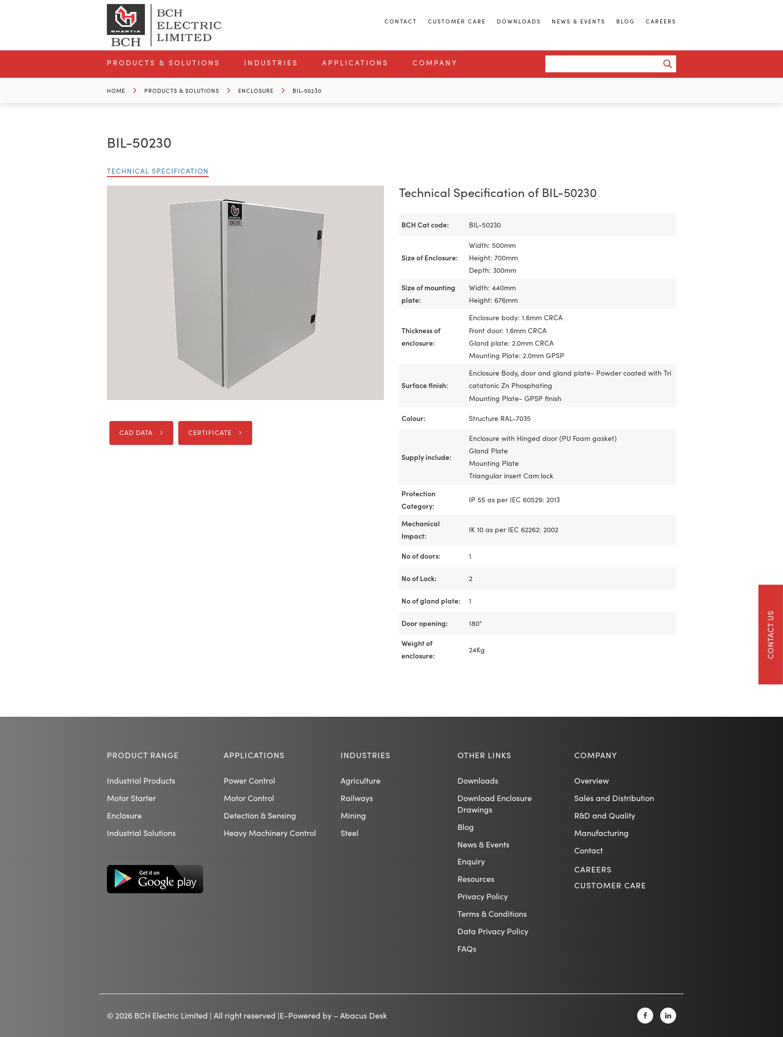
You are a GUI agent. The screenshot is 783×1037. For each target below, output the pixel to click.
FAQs (466, 948)
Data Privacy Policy (492, 931)
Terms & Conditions (492, 913)
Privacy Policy (482, 896)
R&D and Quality (604, 815)
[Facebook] (645, 1016)
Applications (355, 62)
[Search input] (605, 63)
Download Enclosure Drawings (494, 804)
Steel (350, 833)
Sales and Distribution (614, 798)
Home (116, 90)
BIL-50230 (307, 90)
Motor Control (249, 798)
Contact (401, 21)
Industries (271, 62)
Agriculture (361, 780)
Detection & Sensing (260, 815)
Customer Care (457, 21)
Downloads (519, 21)
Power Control (249, 780)
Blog (625, 21)
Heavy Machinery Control (270, 833)
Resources (475, 878)
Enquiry (471, 861)
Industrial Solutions (141, 833)
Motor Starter (131, 798)
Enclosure (256, 90)
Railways (357, 798)
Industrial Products (141, 780)
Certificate (210, 432)
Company (435, 62)
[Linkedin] (668, 1016)
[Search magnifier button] (667, 63)
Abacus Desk (363, 1015)
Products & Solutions (163, 62)
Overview (591, 780)
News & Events (578, 21)
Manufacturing (601, 833)
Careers (661, 21)
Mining (353, 815)
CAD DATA (136, 432)
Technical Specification (158, 171)
